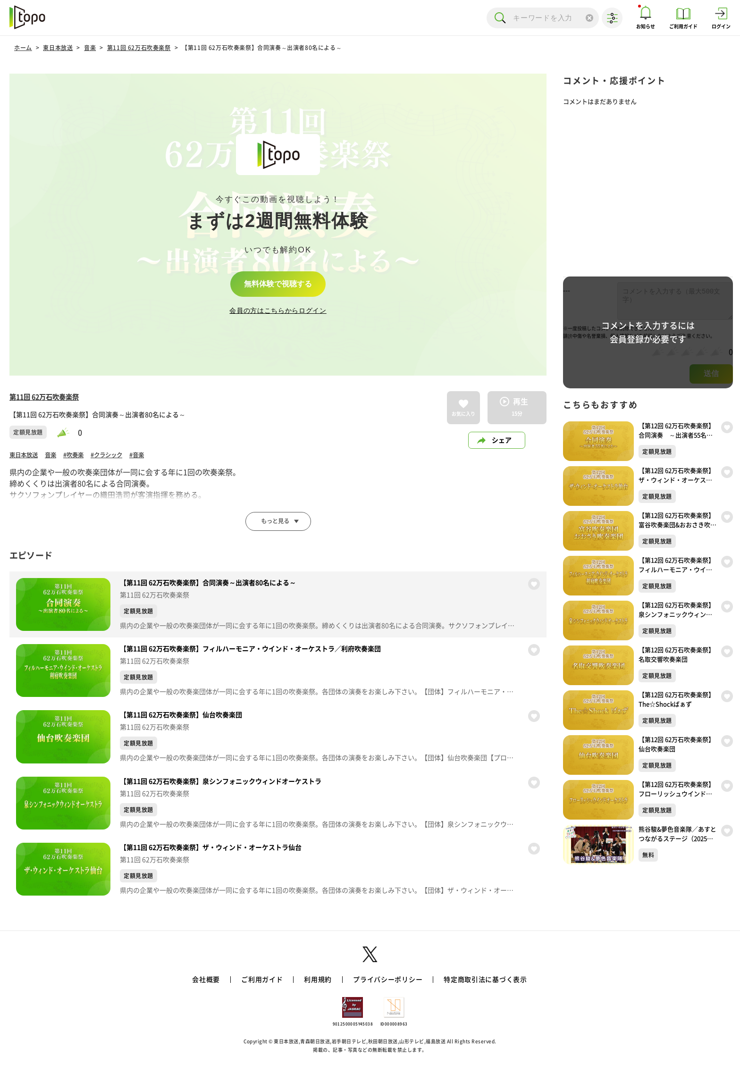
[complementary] (278, 225)
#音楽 (152, 456)
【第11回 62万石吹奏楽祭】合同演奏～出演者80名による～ (262, 47)
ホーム (23, 47)
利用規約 (318, 983)
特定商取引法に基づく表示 (485, 983)
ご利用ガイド (262, 983)
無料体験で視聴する (278, 283)
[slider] (67, 432)
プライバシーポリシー (387, 983)
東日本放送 (58, 47)
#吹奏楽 (81, 456)
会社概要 (206, 983)
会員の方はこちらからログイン (278, 312)
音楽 (90, 47)
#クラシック (119, 456)
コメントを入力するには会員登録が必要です (648, 332)
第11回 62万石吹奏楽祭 (139, 47)
